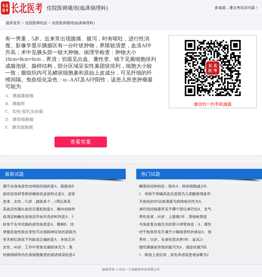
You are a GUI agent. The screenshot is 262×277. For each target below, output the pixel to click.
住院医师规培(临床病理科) (73, 23)
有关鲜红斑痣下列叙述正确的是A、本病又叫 (39, 240)
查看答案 (80, 142)
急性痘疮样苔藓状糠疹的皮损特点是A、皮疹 (39, 194)
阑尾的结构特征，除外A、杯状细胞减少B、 (174, 186)
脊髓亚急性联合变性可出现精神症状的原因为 (39, 232)
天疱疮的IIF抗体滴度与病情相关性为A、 (172, 201)
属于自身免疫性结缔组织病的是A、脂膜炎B (38, 186)
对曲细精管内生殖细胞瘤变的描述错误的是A (39, 255)
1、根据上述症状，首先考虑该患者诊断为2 (174, 255)
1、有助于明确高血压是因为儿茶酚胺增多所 (175, 194)
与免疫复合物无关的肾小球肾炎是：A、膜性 (175, 224)
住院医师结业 (36, 23)
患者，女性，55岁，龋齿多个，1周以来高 (37, 201)
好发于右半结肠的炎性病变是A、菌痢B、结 (38, 224)
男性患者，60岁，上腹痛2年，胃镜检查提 (173, 217)
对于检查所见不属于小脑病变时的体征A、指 (175, 232)
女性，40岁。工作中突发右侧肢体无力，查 (38, 247)
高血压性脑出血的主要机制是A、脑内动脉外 (39, 209)
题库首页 (13, 23)
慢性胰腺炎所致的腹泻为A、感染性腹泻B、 (174, 247)
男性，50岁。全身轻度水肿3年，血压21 (171, 240)
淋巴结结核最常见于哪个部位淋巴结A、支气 (175, 209)
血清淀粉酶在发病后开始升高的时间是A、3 (38, 217)
